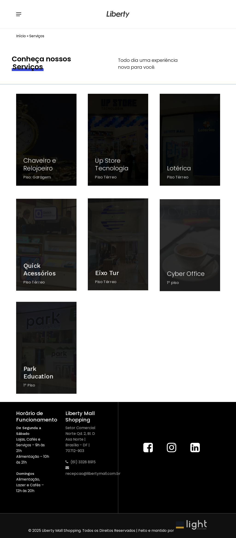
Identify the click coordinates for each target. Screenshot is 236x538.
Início (21, 36)
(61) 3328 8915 (80, 462)
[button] (18, 14)
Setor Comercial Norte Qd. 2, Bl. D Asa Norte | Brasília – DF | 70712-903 (80, 439)
